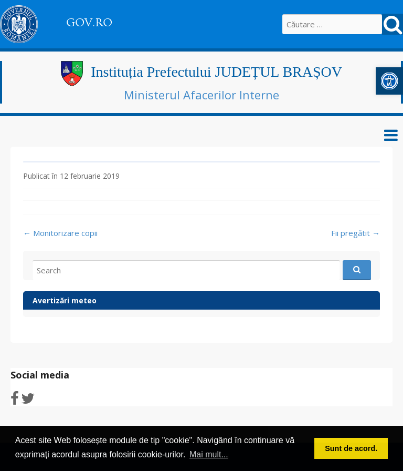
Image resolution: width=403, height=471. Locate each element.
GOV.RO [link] (89, 22)
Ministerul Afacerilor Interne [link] (201, 95)
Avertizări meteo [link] (65, 300)
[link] (389, 81)
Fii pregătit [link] (355, 233)
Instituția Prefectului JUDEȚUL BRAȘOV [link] (216, 72)
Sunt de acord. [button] (351, 448)
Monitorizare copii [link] (60, 233)
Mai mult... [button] (208, 454)
